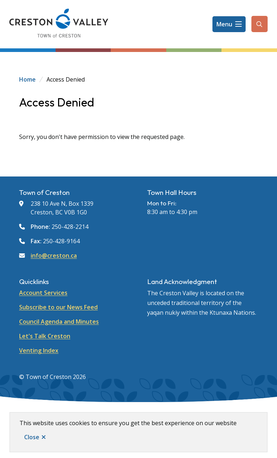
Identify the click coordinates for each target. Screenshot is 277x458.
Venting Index (38, 350)
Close (31, 437)
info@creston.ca (54, 255)
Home (27, 79)
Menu (224, 24)
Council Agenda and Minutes (59, 322)
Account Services (43, 293)
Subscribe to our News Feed (58, 307)
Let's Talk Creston (44, 336)
